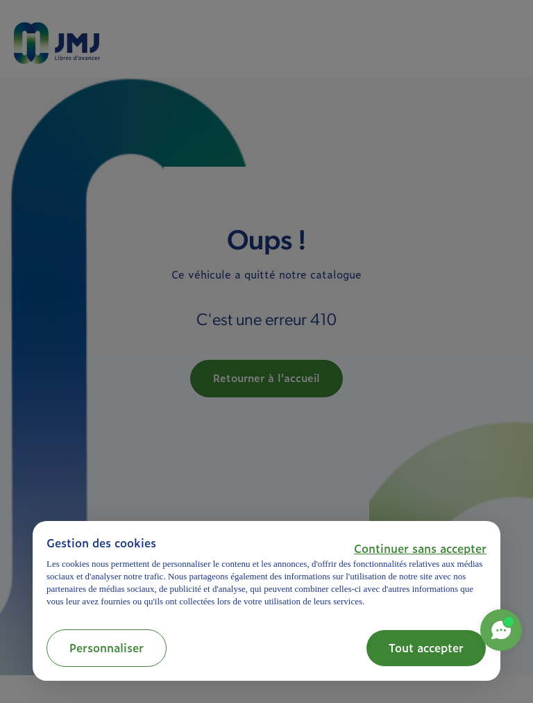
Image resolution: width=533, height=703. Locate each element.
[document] (266, 571)
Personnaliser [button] (106, 647)
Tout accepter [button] (426, 647)
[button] (420, 548)
